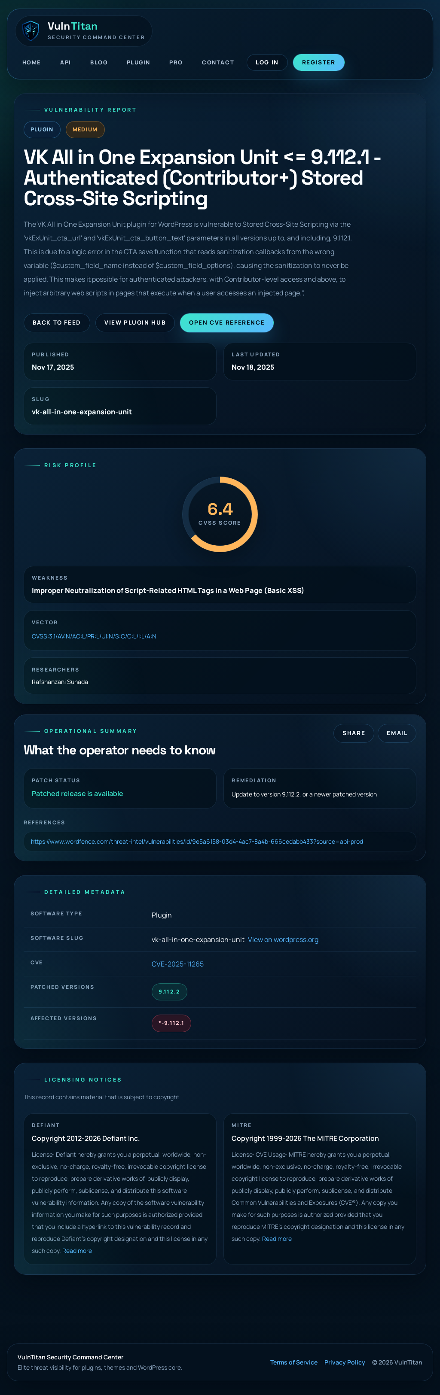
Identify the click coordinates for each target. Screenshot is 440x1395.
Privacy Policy (344, 1362)
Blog (98, 62)
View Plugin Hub (135, 322)
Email (397, 733)
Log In (267, 62)
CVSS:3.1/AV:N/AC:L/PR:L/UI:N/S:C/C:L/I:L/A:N (94, 636)
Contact (218, 62)
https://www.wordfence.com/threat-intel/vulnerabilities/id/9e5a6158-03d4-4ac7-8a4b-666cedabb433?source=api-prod (197, 841)
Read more (77, 1250)
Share (353, 733)
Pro (176, 62)
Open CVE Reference (227, 322)
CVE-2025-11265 (178, 964)
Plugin (138, 62)
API (65, 62)
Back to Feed (57, 322)
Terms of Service (294, 1362)
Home (31, 62)
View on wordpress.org (283, 939)
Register (319, 62)
